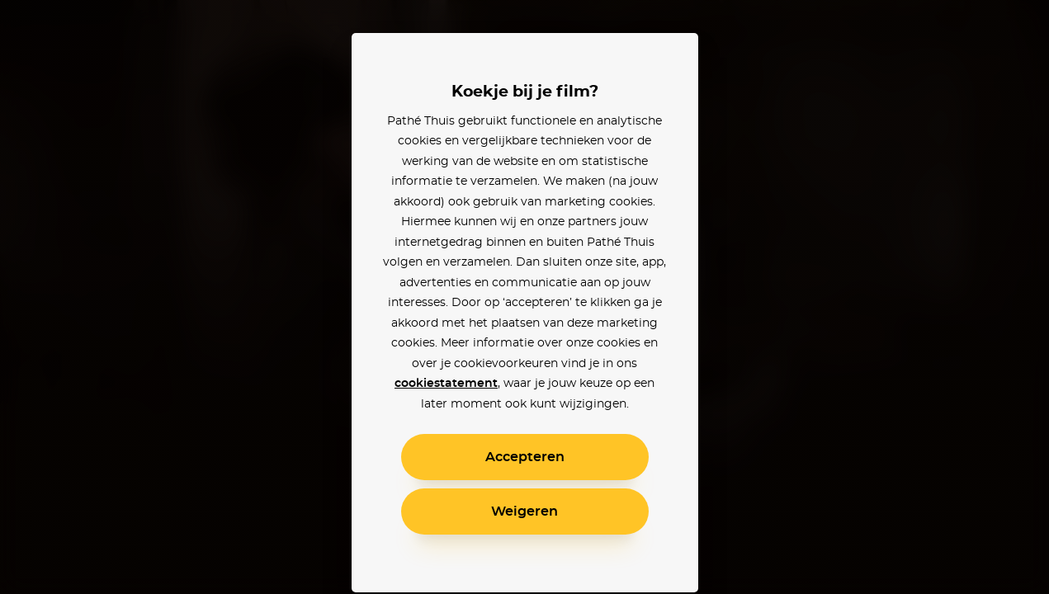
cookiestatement (446, 383)
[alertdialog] (524, 297)
